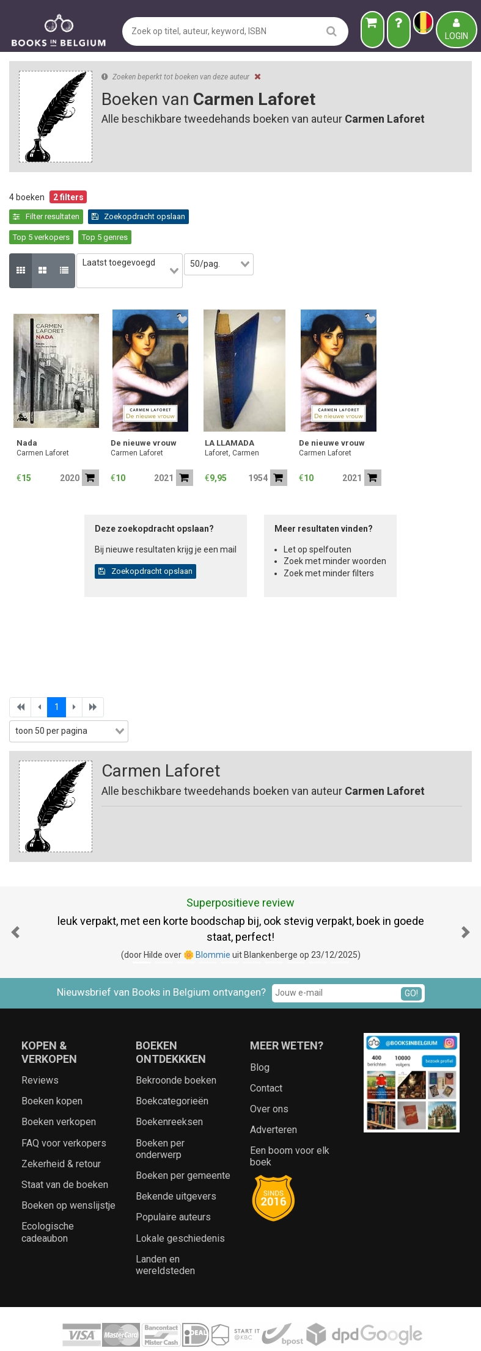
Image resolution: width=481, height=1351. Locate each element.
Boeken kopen (52, 1068)
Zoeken (331, 1330)
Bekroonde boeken (176, 1046)
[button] (15, 898)
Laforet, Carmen (232, 420)
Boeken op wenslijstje (68, 1172)
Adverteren (273, 1096)
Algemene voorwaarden (191, 1330)
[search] (331, 31)
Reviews (40, 1046)
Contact (266, 1054)
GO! (411, 960)
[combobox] (136, 244)
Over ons (269, 1075)
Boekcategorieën (172, 1068)
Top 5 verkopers (147, 216)
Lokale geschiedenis (180, 1205)
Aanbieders (375, 1330)
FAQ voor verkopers (63, 1109)
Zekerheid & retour (61, 1130)
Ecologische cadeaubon (47, 1199)
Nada (27, 410)
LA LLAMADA (229, 410)
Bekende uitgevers (176, 1163)
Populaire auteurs (173, 1184)
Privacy (258, 1330)
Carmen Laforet (43, 420)
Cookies (294, 1330)
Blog (260, 1034)
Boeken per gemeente (183, 1142)
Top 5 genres (211, 216)
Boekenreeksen (169, 1089)
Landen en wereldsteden (165, 1231)
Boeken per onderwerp (160, 1115)
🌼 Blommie (206, 921)
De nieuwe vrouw (144, 410)
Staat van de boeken (64, 1151)
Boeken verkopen (58, 1089)
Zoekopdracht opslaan (60, 216)
